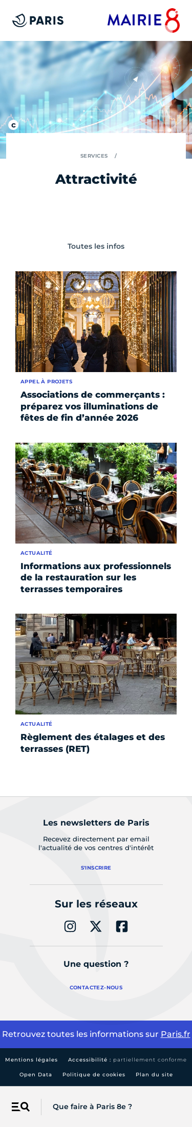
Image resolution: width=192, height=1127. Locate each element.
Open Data (35, 1074)
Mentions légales (31, 1059)
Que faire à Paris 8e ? (92, 1106)
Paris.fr (175, 1034)
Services (94, 156)
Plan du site (154, 1074)
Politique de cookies (93, 1074)
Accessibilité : (127, 1059)
